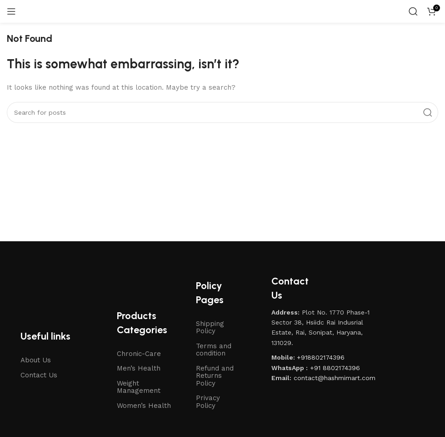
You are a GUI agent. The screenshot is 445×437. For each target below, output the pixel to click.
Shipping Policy (210, 327)
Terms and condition (213, 350)
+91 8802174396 (335, 367)
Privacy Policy (208, 402)
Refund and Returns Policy (215, 375)
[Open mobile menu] (11, 11)
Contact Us (38, 375)
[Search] (413, 11)
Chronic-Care (139, 354)
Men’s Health (138, 368)
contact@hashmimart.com (334, 377)
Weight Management (138, 387)
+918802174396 (321, 357)
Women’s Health (144, 405)
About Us (35, 360)
